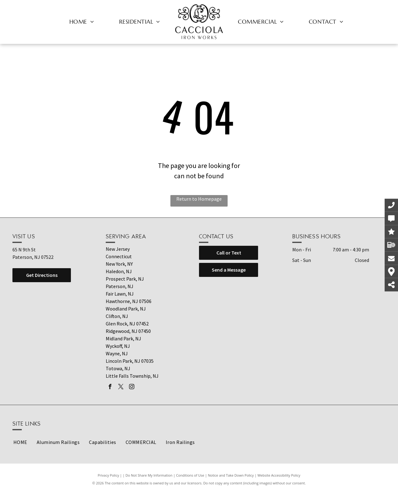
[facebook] (110, 387)
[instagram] (131, 387)
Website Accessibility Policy (278, 475)
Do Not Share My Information (149, 475)
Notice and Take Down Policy (231, 475)
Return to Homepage (199, 199)
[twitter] (121, 387)
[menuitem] (82, 21)
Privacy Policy (108, 475)
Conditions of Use (190, 475)
